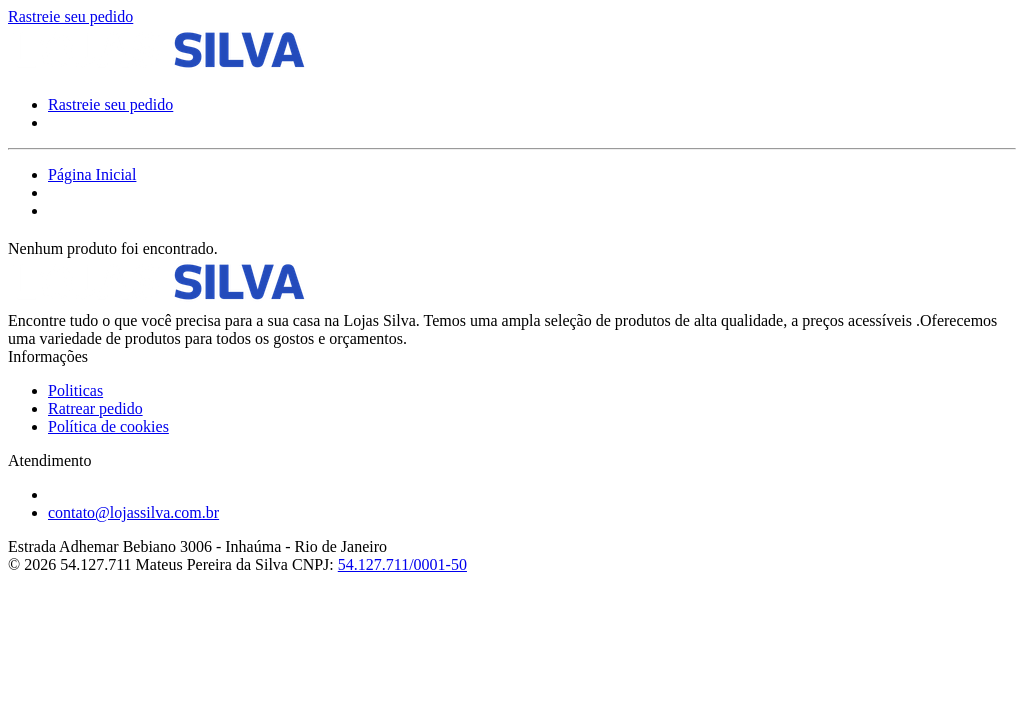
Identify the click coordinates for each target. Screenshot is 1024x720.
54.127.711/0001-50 (402, 564)
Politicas (75, 390)
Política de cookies (108, 426)
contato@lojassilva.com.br (133, 512)
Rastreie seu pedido (70, 16)
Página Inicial (92, 174)
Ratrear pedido (95, 408)
